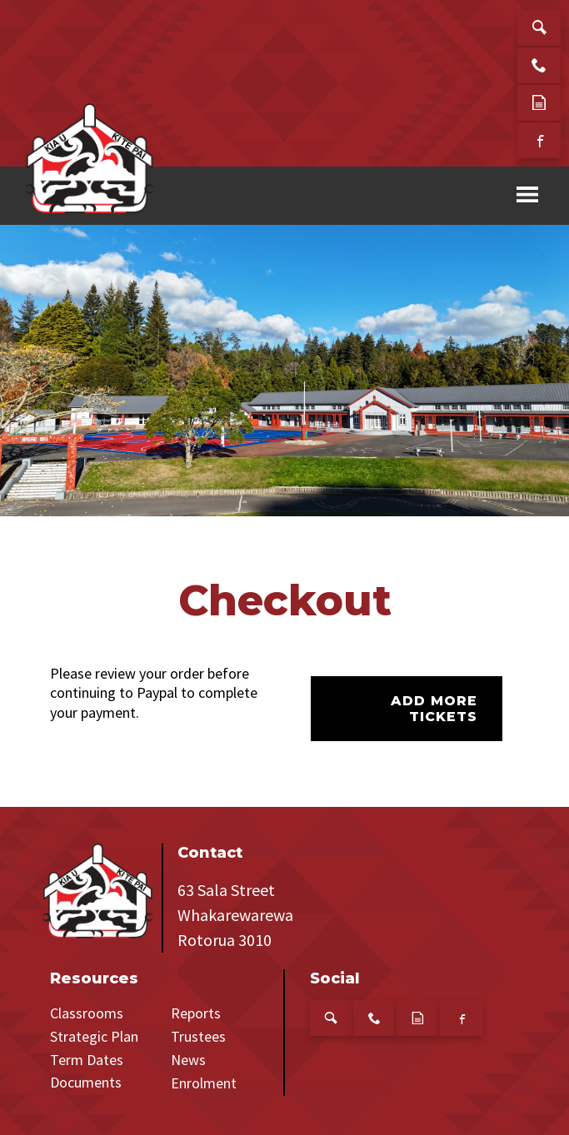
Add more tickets (434, 708)
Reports (196, 1013)
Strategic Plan (94, 1036)
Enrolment (204, 1083)
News (188, 1059)
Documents (86, 1082)
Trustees (198, 1036)
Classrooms (86, 1013)
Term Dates (86, 1059)
